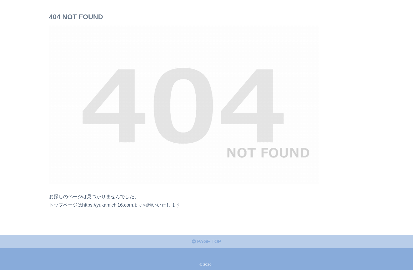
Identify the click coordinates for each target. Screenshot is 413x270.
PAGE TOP (206, 241)
